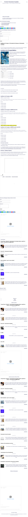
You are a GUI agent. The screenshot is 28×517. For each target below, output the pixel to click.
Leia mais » (25, 274)
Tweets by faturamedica (3, 289)
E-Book (15, 299)
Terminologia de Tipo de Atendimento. (7, 452)
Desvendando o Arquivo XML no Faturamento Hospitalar (10, 461)
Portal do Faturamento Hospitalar (11, 1)
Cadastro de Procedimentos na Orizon (7, 443)
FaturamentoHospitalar (15, 176)
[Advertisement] (11, 9)
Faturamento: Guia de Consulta (6, 434)
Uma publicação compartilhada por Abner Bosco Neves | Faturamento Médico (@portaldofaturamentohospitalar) (14, 236)
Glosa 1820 (2, 341)
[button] (26, 43)
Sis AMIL (2, 269)
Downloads (14, 300)
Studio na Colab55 (2, 210)
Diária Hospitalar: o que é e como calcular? (7, 260)
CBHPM (3, 176)
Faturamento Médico (8, 176)
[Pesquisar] (26, 2)
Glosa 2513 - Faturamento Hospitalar (7, 251)
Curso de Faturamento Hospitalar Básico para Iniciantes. (9, 22)
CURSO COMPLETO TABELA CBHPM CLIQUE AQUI (9, 125)
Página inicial (14, 298)
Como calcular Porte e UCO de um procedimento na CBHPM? (8, 91)
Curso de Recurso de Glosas (5, 24)
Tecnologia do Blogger (14, 512)
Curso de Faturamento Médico (5, 23)
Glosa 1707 (2, 278)
